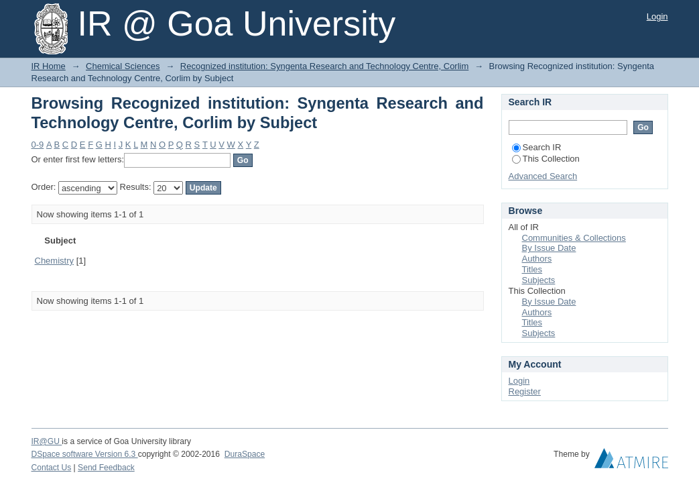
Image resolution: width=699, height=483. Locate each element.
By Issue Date (549, 248)
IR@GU (46, 441)
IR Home (48, 66)
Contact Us (51, 467)
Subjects (539, 280)
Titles (532, 269)
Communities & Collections (574, 238)
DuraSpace (245, 454)
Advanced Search (543, 176)
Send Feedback (106, 467)
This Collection (546, 159)
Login (657, 16)
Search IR (537, 147)
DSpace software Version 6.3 (84, 454)
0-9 (37, 145)
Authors (537, 259)
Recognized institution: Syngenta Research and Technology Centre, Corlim (324, 66)
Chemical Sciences (123, 66)
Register (525, 391)
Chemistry (54, 261)
